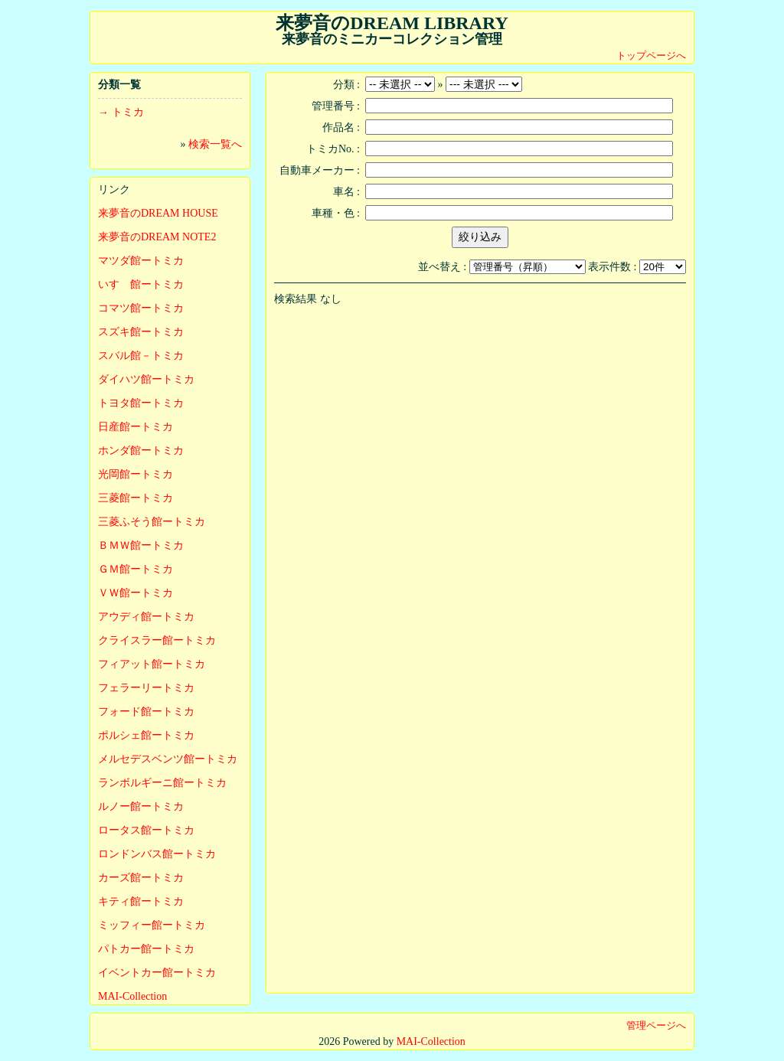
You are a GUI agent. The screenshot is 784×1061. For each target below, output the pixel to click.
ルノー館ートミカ (141, 806)
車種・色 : (336, 213)
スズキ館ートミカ (141, 332)
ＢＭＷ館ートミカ (141, 545)
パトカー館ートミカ (146, 949)
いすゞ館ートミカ (141, 284)
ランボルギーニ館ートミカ (162, 782)
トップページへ (651, 55)
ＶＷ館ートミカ (135, 593)
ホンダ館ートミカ (141, 450)
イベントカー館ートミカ (157, 972)
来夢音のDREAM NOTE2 (157, 237)
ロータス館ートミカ (146, 830)
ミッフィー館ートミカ (151, 925)
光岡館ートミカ (135, 474)
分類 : (346, 84)
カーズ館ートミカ (141, 877)
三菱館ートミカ (135, 498)
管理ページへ (656, 1025)
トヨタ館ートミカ (141, 403)
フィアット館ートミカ (151, 664)
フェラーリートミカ (146, 688)
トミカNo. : (333, 149)
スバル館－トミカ (141, 355)
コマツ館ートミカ (141, 308)
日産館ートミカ (135, 427)
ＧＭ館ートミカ (135, 569)
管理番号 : (336, 106)
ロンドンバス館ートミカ (157, 854)
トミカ (128, 112)
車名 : (346, 192)
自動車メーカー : (319, 170)
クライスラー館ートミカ (157, 640)
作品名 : (341, 127)
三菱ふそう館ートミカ (151, 521)
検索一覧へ (215, 144)
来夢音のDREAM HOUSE (158, 213)
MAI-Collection (132, 996)
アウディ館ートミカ (146, 616)
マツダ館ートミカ (141, 260)
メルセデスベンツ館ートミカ (167, 759)
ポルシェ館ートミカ (146, 735)
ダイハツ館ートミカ (146, 379)
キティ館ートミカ (141, 901)
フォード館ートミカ (146, 711)
